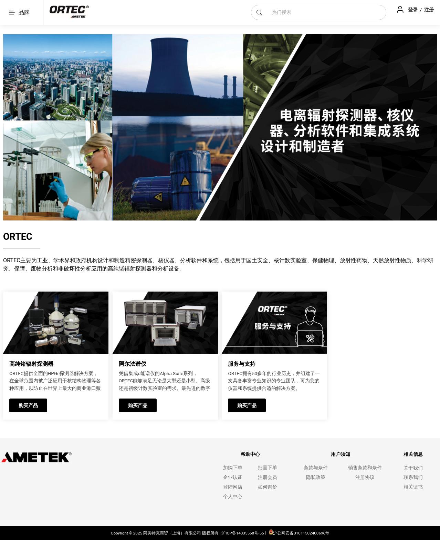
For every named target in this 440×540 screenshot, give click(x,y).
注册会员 (267, 477)
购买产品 (28, 405)
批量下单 (267, 468)
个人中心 (232, 497)
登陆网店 (232, 487)
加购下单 (232, 468)
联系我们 (413, 477)
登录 (413, 9)
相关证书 (413, 487)
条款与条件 (316, 468)
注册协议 (365, 477)
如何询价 (267, 487)
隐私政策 (315, 477)
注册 (429, 9)
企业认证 (232, 477)
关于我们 (413, 468)
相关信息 (413, 454)
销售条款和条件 (365, 468)
